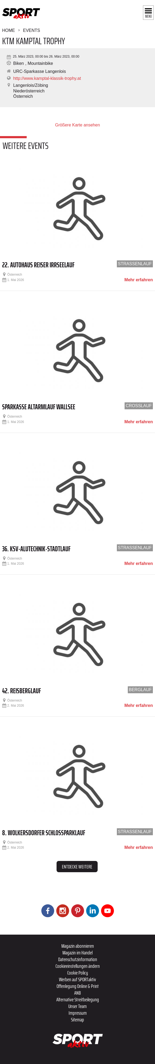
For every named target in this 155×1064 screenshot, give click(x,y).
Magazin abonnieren (77, 946)
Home (8, 30)
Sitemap (77, 1019)
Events (31, 30)
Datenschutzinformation (77, 959)
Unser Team (77, 1006)
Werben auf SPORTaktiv (77, 979)
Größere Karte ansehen (77, 125)
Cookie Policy (77, 972)
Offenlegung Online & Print (78, 986)
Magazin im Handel (77, 952)
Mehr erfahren (138, 280)
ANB (77, 992)
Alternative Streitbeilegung (77, 999)
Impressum (78, 1013)
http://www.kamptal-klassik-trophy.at (47, 78)
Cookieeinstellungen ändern (77, 966)
